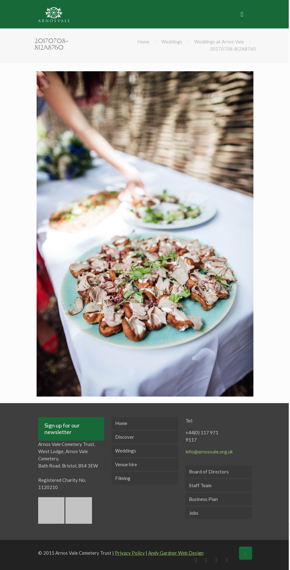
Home (143, 41)
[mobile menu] (242, 14)
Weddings (171, 41)
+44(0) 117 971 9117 (202, 436)
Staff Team (200, 485)
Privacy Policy (130, 553)
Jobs (193, 513)
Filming (122, 478)
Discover (124, 437)
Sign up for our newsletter (62, 429)
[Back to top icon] (245, 553)
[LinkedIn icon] (218, 559)
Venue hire (126, 464)
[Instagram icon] (228, 559)
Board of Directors (209, 471)
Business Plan (203, 499)
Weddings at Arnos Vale (219, 41)
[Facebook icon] (197, 559)
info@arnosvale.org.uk (209, 451)
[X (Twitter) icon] (208, 559)
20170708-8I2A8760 (233, 49)
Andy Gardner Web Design (176, 553)
